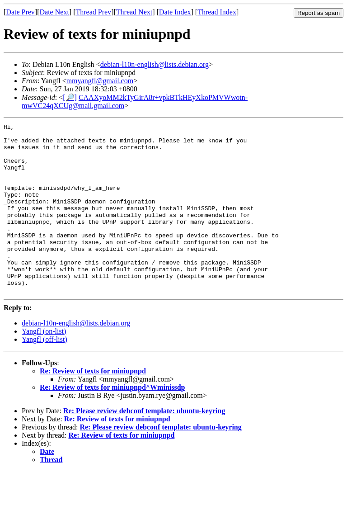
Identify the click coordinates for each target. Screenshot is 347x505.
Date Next (54, 12)
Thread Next (134, 12)
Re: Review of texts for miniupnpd (93, 405)
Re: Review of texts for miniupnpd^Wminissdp (112, 421)
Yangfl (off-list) (44, 373)
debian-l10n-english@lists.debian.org (154, 64)
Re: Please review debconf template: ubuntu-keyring (144, 444)
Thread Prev (93, 12)
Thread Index (216, 12)
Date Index (175, 12)
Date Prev (20, 12)
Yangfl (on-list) (44, 365)
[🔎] (70, 97)
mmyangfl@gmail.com (99, 81)
